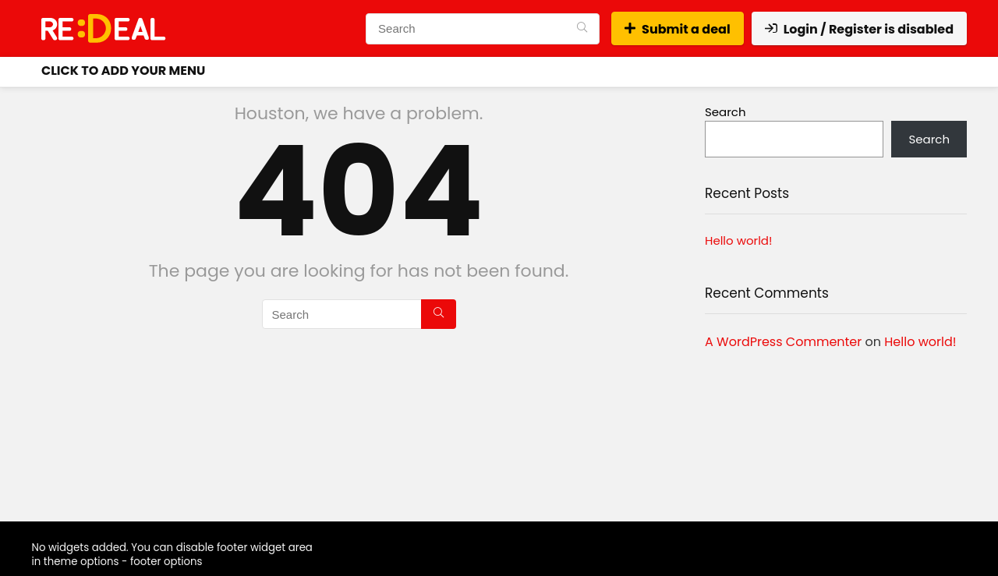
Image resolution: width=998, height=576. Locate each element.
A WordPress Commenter (783, 342)
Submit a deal (678, 29)
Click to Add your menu (123, 71)
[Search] (582, 28)
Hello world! (738, 240)
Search (725, 112)
